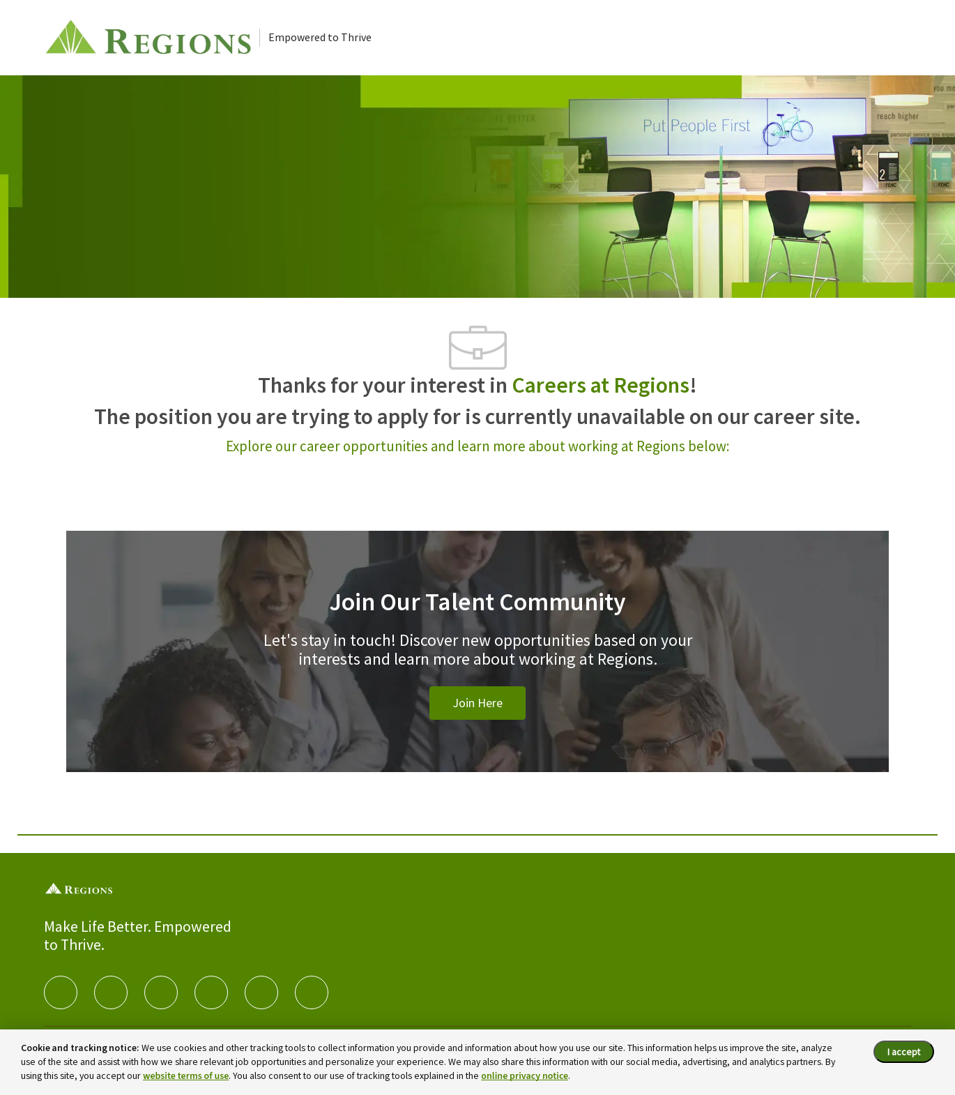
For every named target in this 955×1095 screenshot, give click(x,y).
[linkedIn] (111, 992)
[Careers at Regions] (151, 38)
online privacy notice (524, 1076)
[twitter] (161, 992)
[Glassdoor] (311, 992)
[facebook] (60, 992)
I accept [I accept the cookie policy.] (903, 1051)
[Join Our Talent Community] (477, 668)
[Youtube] (261, 992)
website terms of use (186, 1076)
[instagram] (211, 992)
